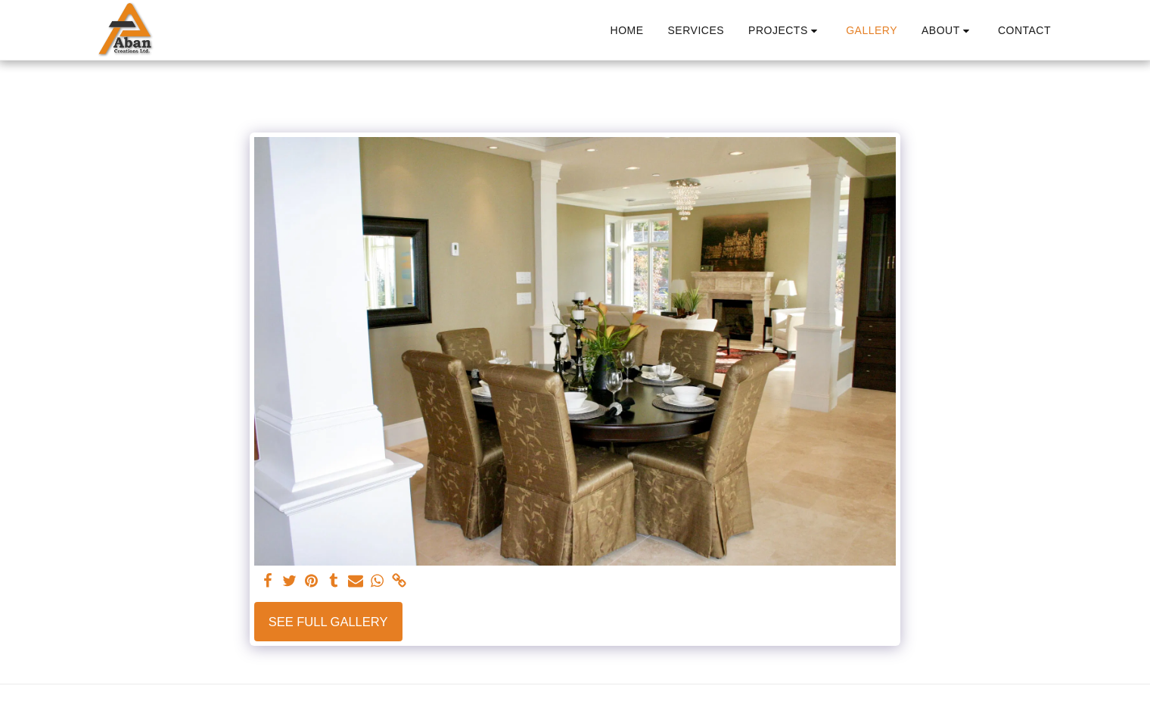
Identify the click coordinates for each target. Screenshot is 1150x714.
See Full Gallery (328, 621)
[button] (785, 31)
